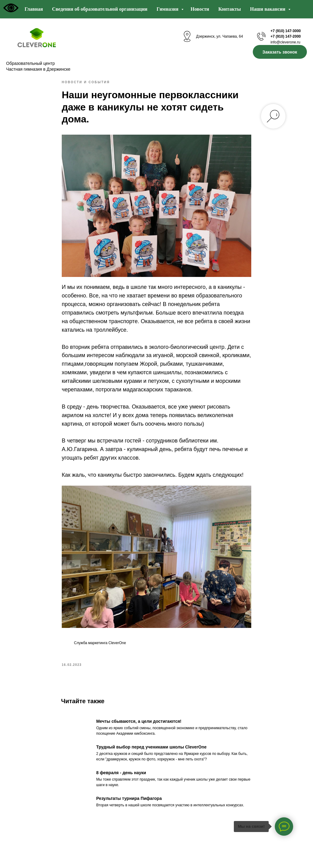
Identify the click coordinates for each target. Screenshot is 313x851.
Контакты (229, 9)
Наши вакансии (268, 9)
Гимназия (167, 9)
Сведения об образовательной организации (99, 9)
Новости (200, 9)
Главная (33, 9)
